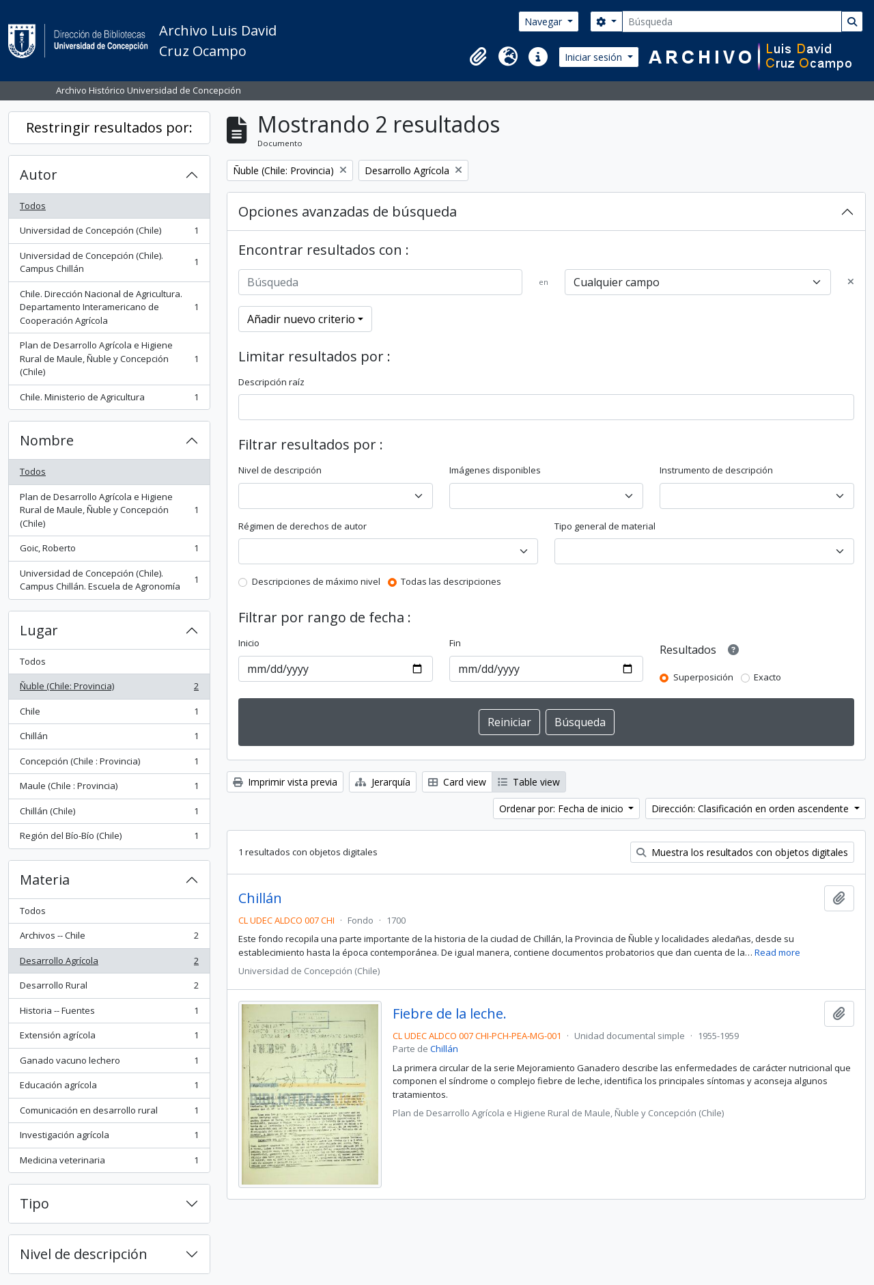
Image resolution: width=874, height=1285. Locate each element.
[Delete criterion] (850, 282)
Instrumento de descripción (716, 470)
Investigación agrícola (109, 1138)
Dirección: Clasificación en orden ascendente (751, 808)
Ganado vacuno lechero (109, 1063)
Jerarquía (382, 781)
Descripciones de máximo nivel (316, 581)
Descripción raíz (271, 382)
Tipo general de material (605, 526)
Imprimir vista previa (285, 781)
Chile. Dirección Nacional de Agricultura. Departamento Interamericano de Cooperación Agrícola (109, 307)
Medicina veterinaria (109, 1163)
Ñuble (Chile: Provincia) (109, 689)
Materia (45, 879)
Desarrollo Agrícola (109, 963)
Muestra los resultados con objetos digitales (742, 852)
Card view (457, 781)
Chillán (109, 739)
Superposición (703, 677)
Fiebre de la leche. (450, 1014)
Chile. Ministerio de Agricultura (109, 400)
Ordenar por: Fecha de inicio (562, 808)
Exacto (767, 677)
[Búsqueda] (732, 21)
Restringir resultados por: (109, 127)
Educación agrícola (109, 1088)
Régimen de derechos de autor (302, 526)
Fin (455, 643)
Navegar (544, 21)
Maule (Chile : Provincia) (109, 788)
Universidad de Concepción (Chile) (109, 233)
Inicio (248, 643)
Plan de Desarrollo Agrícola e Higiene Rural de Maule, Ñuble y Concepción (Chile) (109, 358)
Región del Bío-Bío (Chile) (109, 838)
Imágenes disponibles (495, 470)
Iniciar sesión (595, 57)
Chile (109, 714)
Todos (33, 205)
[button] (478, 57)
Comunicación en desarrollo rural (109, 1113)
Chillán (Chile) (109, 814)
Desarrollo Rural (109, 988)
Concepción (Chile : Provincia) (109, 764)
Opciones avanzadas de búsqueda (347, 211)
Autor (38, 174)
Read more (777, 952)
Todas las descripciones (451, 581)
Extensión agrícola (109, 1038)
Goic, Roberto (109, 551)
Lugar (39, 630)
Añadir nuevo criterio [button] (301, 319)
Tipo (34, 1203)
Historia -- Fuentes (109, 1013)
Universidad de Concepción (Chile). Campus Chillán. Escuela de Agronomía (109, 580)
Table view (529, 781)
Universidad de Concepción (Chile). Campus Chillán (109, 262)
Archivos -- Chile (109, 938)
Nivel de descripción (83, 1254)
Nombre (47, 440)
